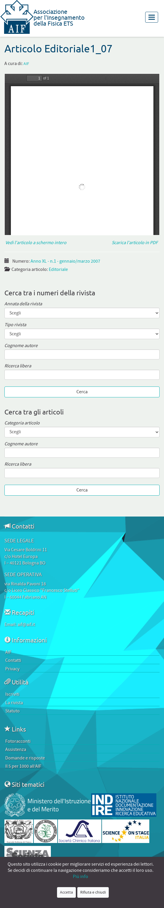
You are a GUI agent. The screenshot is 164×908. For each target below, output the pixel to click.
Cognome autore (21, 346)
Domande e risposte (25, 758)
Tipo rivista (15, 325)
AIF (26, 64)
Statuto (12, 711)
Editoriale (58, 269)
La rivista (14, 703)
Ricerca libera (17, 366)
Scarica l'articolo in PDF (136, 243)
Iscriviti (12, 694)
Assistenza (15, 749)
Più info (80, 876)
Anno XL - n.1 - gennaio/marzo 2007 (65, 261)
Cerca (82, 392)
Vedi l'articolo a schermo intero (35, 243)
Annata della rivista (23, 304)
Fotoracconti (18, 741)
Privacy (12, 669)
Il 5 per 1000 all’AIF (23, 766)
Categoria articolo (22, 423)
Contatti (13, 660)
